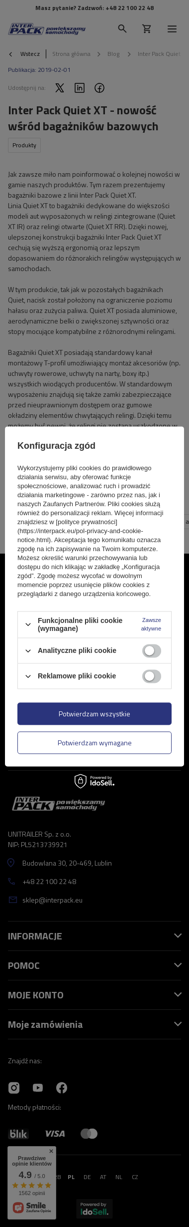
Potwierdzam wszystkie (94, 713)
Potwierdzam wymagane (95, 742)
